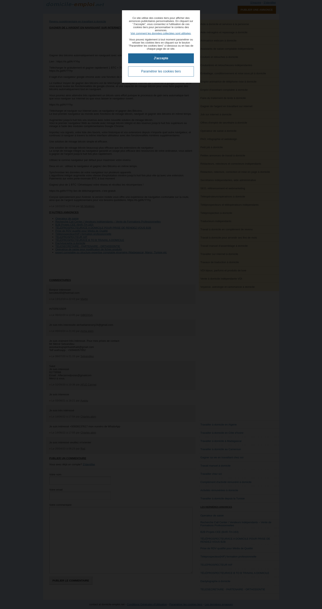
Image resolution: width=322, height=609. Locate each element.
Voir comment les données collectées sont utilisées (160, 33)
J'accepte (161, 58)
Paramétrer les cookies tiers (161, 71)
